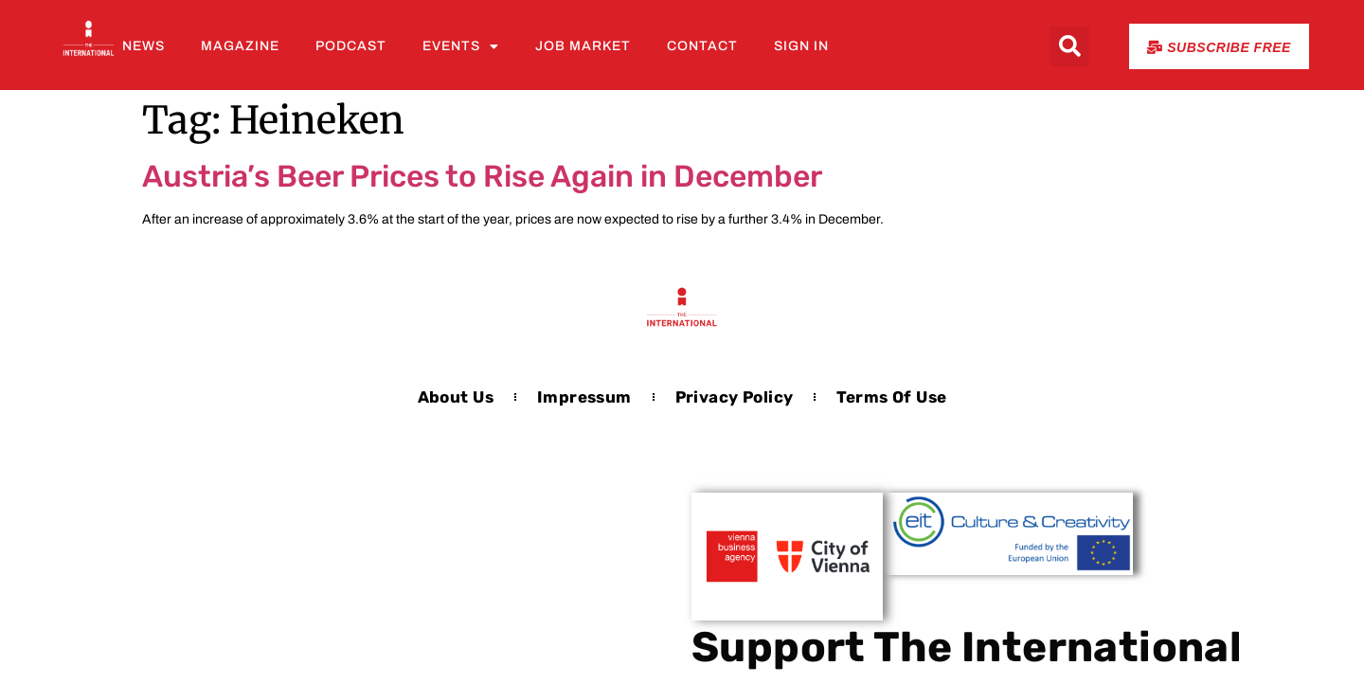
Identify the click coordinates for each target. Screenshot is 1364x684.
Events (460, 46)
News (143, 46)
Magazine (240, 46)
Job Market (583, 46)
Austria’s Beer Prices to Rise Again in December (482, 176)
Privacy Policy (734, 396)
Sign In (801, 46)
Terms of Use (891, 396)
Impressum (584, 396)
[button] (1069, 46)
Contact (702, 46)
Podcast (350, 46)
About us (456, 396)
